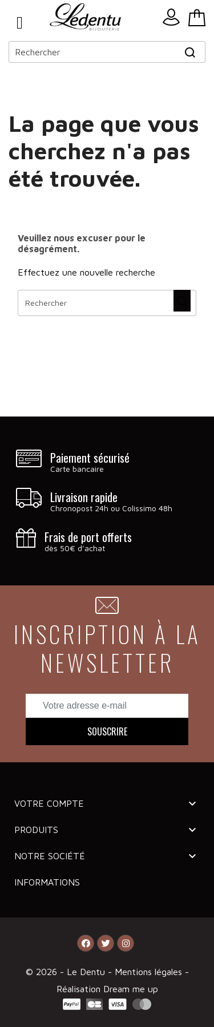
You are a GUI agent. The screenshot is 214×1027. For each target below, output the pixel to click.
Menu (20, 22)
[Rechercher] (107, 52)
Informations (47, 882)
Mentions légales (150, 972)
